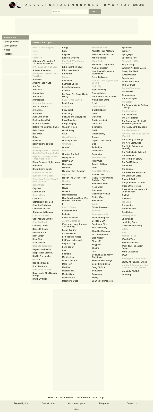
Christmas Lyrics (76, 403)
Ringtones (9, 54)
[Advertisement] (76, 25)
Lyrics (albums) (11, 42)
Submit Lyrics (48, 403)
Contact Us (132, 403)
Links (76, 409)
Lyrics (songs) (11, 46)
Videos (7, 50)
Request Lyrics (21, 403)
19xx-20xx (138, 5)
